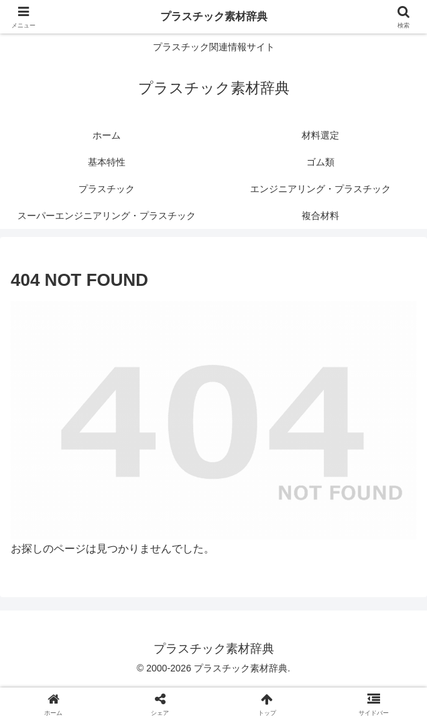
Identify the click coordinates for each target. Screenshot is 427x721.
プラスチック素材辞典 (213, 16)
